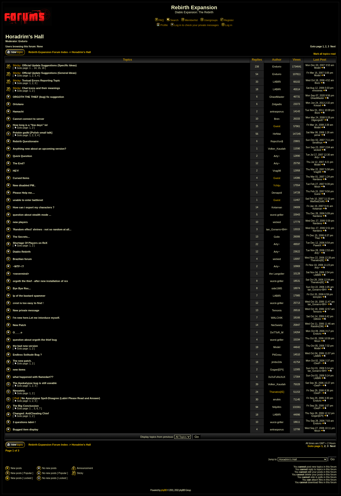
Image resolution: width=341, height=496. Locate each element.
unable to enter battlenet (28, 200)
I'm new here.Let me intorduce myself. (36, 317)
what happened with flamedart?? (33, 376)
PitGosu (276, 354)
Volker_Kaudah (277, 148)
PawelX (317, 245)
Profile (162, 25)
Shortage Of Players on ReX (30, 242)
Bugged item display (25, 429)
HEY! (16, 170)
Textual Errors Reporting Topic (41, 80)
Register (227, 20)
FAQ (159, 20)
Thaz (317, 238)
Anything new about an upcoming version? (39, 148)
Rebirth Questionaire (26, 141)
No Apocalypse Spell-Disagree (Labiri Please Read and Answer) (61, 398)
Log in (227, 25)
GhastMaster (276, 96)
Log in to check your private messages (195, 25)
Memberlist (189, 20)
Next (333, 46)
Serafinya (317, 142)
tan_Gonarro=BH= (276, 229)
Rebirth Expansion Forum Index (48, 52)
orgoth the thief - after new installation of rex (40, 281)
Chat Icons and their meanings (41, 88)
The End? (19, 163)
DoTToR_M (276, 332)
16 (43, 68)
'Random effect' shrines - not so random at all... (42, 229)
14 (35, 68)
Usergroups (209, 20)
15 (39, 68)
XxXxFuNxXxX (276, 376)
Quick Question (22, 156)
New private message (26, 310)
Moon (317, 186)
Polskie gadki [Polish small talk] (32, 132)
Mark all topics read (325, 54)
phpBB (164, 490)
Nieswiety (19, 390)
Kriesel (317, 105)
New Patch (19, 325)
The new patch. (22, 360)
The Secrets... (21, 236)
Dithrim (317, 319)
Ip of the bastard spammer (29, 295)
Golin (277, 236)
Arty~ (277, 156)
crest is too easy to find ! (28, 303)
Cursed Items (21, 178)
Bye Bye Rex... (22, 288)
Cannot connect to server (28, 118)
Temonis (277, 310)
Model (317, 68)
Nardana (317, 179)
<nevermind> (21, 273)
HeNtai (277, 133)
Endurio (22, 41)
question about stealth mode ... (32, 214)
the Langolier (276, 273)
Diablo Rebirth (22, 251)
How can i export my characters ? (33, 207)
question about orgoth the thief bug (35, 339)
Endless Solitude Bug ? (27, 354)
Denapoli (277, 192)
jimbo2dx (277, 362)
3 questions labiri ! (24, 422)
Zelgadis (277, 104)
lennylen (317, 297)
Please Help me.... (24, 192)
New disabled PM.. (24, 185)
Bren (276, 118)
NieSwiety (277, 325)
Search (173, 20)
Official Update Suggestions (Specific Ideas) (49, 65)
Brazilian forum (22, 259)
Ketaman (277, 207)
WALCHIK (277, 317)
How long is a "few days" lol (30, 125)
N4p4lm (276, 407)
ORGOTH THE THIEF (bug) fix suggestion (38, 96)
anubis (277, 399)
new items (19, 369)
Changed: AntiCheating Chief (31, 413)
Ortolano (18, 104)
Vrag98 (277, 170)
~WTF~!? (18, 266)
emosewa (317, 90)
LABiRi (277, 81)
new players (20, 222)
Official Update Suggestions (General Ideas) (49, 72)
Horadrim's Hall (24, 37)
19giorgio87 (317, 120)
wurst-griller (276, 214)
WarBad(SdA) (317, 201)
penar (317, 135)
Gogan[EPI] (276, 369)
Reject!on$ (277, 141)
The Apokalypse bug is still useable (35, 383)
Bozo (317, 83)
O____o (17, 332)
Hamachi (18, 111)
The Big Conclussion (26, 405)
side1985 (277, 288)
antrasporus (277, 111)
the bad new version (25, 345)
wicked (317, 150)
